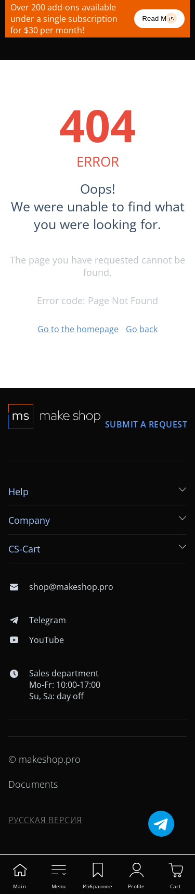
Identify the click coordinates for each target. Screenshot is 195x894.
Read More (159, 18)
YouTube (36, 640)
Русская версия (45, 820)
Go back (142, 329)
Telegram (37, 620)
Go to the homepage (78, 329)
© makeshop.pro (44, 759)
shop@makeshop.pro (60, 587)
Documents (33, 784)
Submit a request (146, 424)
